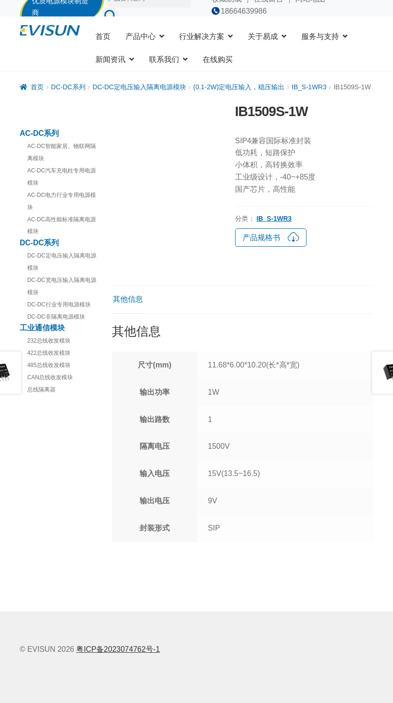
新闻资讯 (110, 59)
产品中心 (141, 36)
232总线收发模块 (49, 340)
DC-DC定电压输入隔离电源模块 (139, 87)
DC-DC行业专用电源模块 (59, 304)
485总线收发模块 (49, 365)
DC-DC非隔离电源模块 (56, 316)
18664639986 (244, 11)
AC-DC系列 (39, 133)
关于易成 (263, 36)
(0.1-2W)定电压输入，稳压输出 (238, 87)
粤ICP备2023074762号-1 (118, 649)
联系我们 (164, 59)
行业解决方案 (201, 36)
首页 (102, 36)
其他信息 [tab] (128, 299)
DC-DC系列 (68, 87)
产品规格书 (271, 236)
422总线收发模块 (49, 353)
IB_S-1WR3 (309, 87)
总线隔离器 (41, 389)
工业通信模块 (42, 328)
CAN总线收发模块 (50, 377)
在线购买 (218, 59)
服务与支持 (320, 36)
